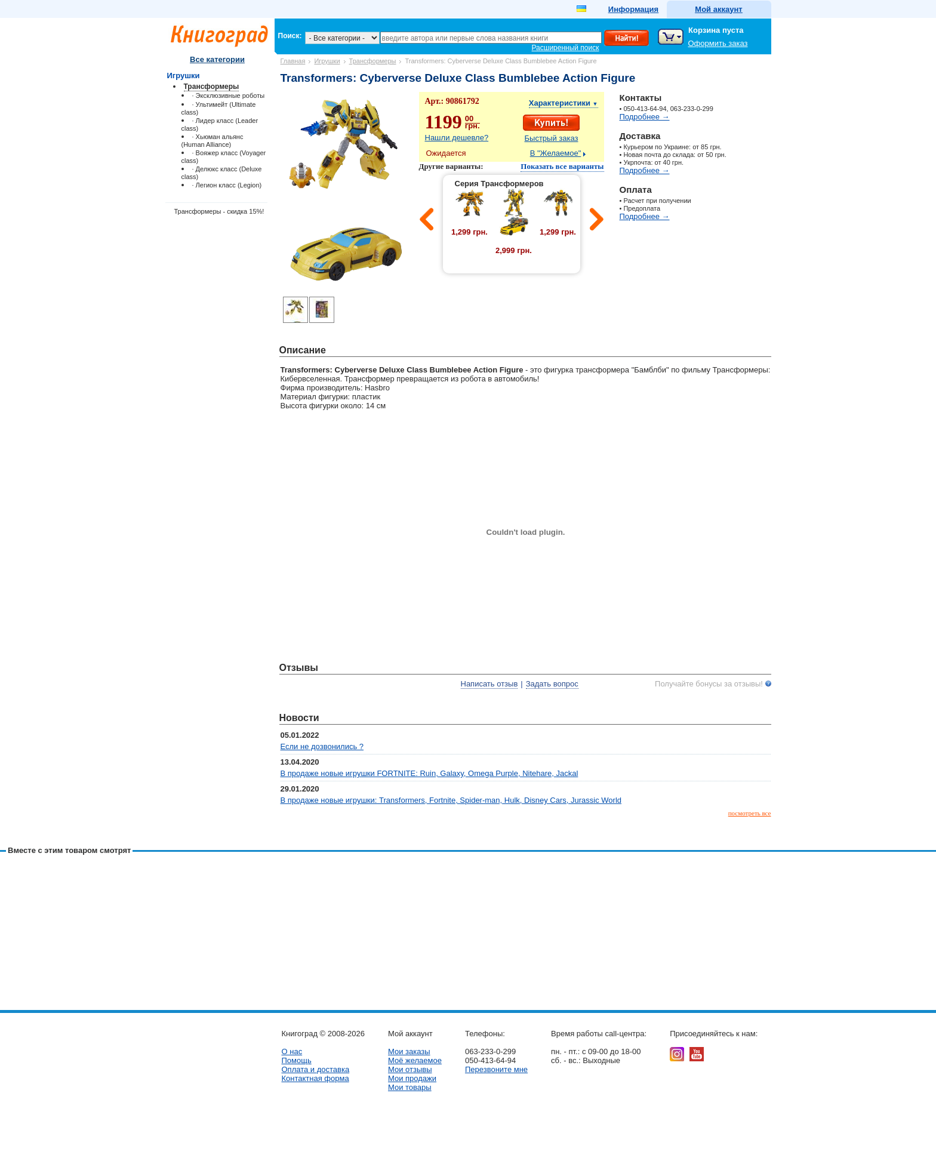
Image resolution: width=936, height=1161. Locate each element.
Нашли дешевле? (457, 137)
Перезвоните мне (496, 1069)
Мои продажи (412, 1078)
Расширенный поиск (565, 48)
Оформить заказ (718, 43)
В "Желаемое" (555, 153)
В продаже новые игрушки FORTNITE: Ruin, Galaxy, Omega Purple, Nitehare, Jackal (429, 773)
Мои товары (410, 1087)
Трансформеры (372, 60)
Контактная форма (315, 1078)
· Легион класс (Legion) (227, 185)
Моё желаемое (415, 1060)
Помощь (297, 1060)
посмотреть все (749, 813)
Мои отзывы (410, 1069)
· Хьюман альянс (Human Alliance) (212, 140)
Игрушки (327, 60)
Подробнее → (645, 116)
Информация (633, 9)
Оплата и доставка (316, 1069)
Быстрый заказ (551, 138)
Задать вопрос (552, 683)
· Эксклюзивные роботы (228, 95)
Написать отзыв (489, 683)
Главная (293, 60)
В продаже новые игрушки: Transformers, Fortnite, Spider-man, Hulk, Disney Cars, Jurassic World (451, 800)
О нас (292, 1051)
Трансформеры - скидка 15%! (219, 211)
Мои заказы (409, 1051)
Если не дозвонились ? (322, 746)
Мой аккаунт (718, 9)
